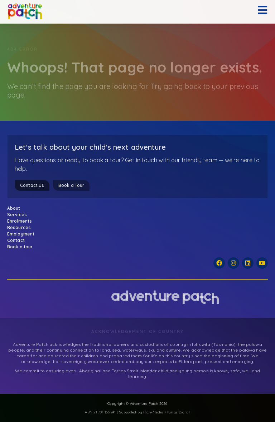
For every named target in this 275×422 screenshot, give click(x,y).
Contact (16, 240)
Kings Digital (178, 412)
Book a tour (20, 246)
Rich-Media (153, 412)
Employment (20, 234)
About (15, 208)
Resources (20, 227)
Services (18, 215)
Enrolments (21, 221)
